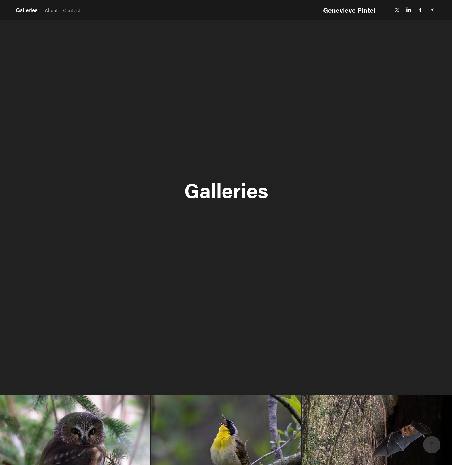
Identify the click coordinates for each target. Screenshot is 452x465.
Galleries (27, 10)
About (51, 10)
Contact (72, 10)
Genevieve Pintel (349, 10)
